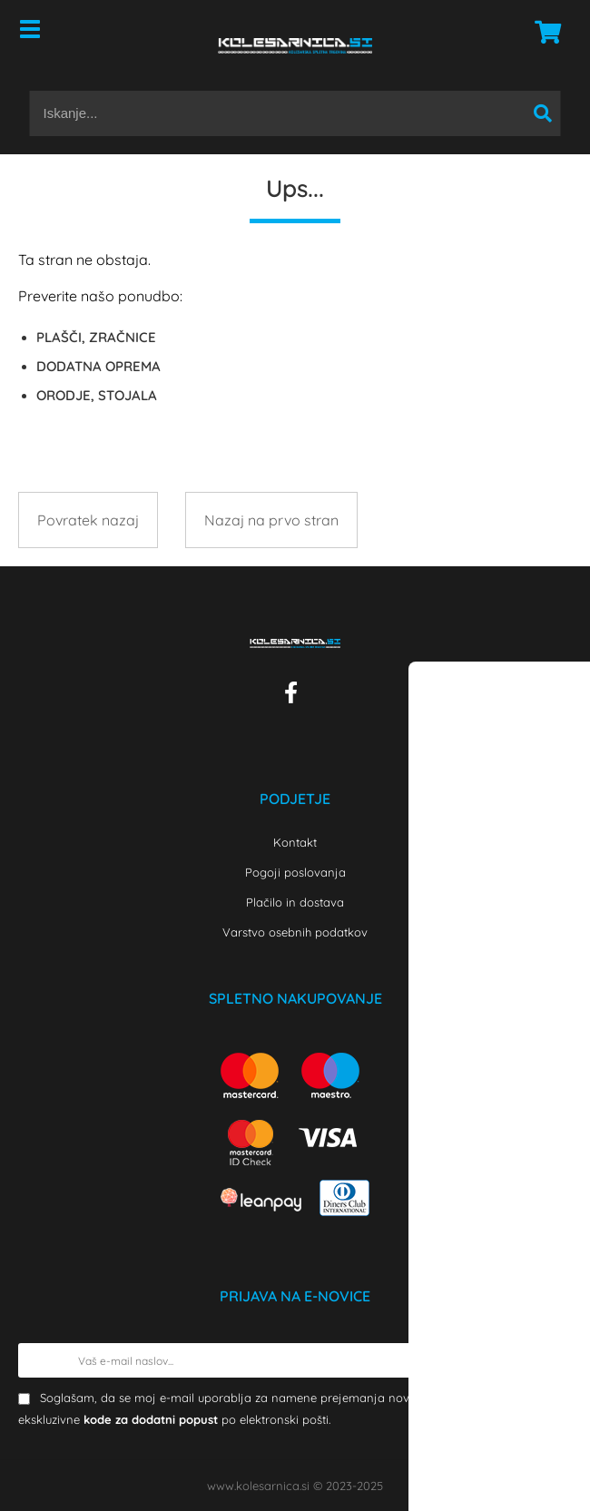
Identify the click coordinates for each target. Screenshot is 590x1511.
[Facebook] (295, 696)
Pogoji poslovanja (295, 872)
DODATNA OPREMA (98, 366)
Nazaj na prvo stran (271, 520)
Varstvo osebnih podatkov (295, 932)
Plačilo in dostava (295, 902)
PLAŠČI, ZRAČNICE (96, 337)
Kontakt (295, 842)
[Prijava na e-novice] (554, 1360)
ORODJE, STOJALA (96, 395)
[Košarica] (543, 32)
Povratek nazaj (88, 520)
